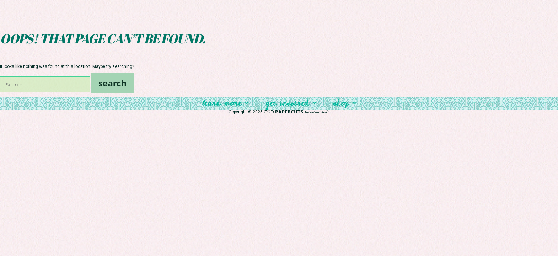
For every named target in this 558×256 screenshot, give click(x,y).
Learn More (225, 103)
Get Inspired (290, 103)
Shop (344, 103)
